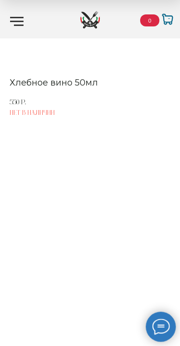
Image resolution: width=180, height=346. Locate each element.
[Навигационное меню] (17, 21)
